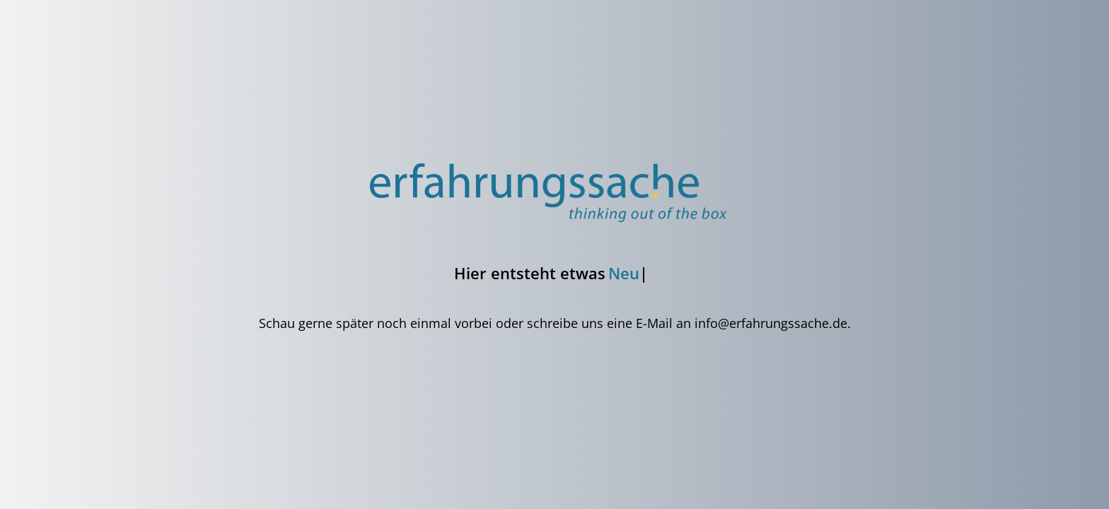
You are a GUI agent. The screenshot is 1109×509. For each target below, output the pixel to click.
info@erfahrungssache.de (771, 323)
